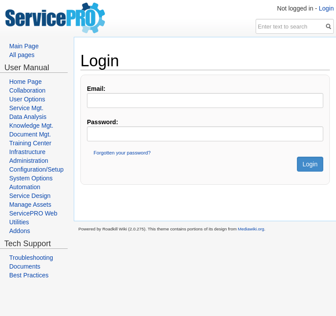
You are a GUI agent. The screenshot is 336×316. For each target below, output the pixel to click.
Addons (19, 230)
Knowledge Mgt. (31, 125)
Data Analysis (28, 116)
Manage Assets (30, 204)
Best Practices (28, 275)
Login (326, 8)
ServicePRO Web (33, 213)
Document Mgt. (30, 134)
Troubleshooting (31, 257)
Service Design (30, 195)
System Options (31, 178)
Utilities (19, 222)
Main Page (24, 46)
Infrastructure (27, 151)
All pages (22, 54)
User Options (27, 99)
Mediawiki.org (251, 228)
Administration (28, 160)
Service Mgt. (26, 107)
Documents (24, 266)
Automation (24, 186)
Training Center (30, 143)
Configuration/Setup (36, 169)
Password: (102, 122)
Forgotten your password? (122, 152)
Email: (96, 88)
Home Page (25, 81)
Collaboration (27, 90)
